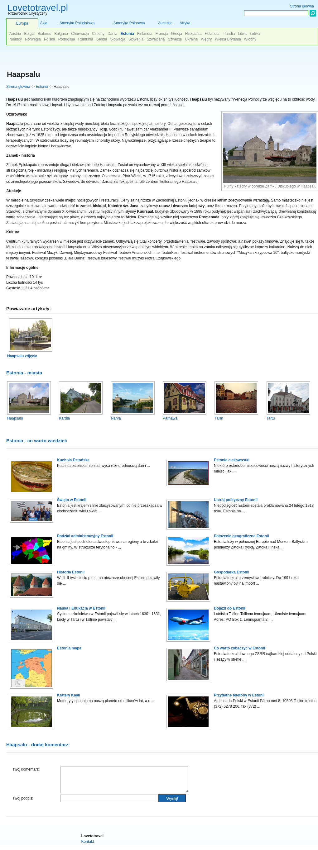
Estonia (42, 86)
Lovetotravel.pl (37, 7)
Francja (161, 33)
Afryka (185, 23)
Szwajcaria (156, 39)
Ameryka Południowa (77, 23)
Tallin (218, 418)
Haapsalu (15, 418)
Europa (22, 23)
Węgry (206, 39)
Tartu (271, 418)
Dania (112, 33)
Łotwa (255, 33)
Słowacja (117, 39)
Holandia (212, 33)
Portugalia (66, 39)
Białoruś (44, 33)
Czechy (98, 33)
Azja (43, 23)
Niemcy (15, 39)
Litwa (242, 33)
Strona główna (18, 86)
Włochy (250, 39)
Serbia (101, 39)
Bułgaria (61, 33)
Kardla (64, 418)
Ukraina (191, 39)
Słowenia (136, 39)
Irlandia (229, 33)
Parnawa (170, 418)
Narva (116, 418)
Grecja (176, 33)
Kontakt (87, 846)
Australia (165, 23)
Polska (49, 39)
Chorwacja (80, 33)
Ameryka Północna (129, 23)
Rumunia (85, 39)
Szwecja (175, 39)
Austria (15, 33)
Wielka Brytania (228, 39)
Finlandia (144, 33)
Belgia (29, 33)
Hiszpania (193, 33)
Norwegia (33, 39)
